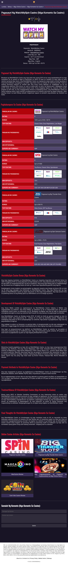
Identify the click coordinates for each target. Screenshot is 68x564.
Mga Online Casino (19, 7)
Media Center (42, 558)
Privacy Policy (34, 558)
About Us (19, 558)
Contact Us (26, 558)
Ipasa (34, 525)
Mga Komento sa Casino (35, 7)
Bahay (10, 7)
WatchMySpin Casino (37, 52)
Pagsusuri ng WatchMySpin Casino (56, 7)
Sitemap (49, 558)
